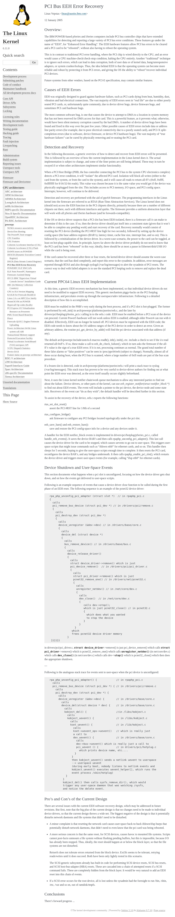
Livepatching (10, 145)
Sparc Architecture (14, 369)
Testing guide (10, 129)
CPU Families (13, 238)
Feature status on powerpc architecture (24, 355)
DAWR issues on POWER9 (19, 251)
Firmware (8, 177)
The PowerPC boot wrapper (19, 234)
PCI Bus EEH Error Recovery (21, 265)
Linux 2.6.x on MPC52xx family (21, 298)
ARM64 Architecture (15, 198)
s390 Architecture (13, 362)
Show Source (10, 401)
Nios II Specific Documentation (20, 213)
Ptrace (10, 318)
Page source (159, 910)
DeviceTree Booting (16, 231)
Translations (9, 388)
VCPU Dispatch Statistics (18, 348)
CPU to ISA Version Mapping (20, 291)
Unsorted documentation (16, 382)
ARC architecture (13, 191)
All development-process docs (19, 92)
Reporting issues (12, 163)
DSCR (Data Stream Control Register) (24, 261)
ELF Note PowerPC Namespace (21, 271)
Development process (14, 76)
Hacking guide (11, 133)
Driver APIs (9, 102)
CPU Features (13, 241)
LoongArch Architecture (17, 202)
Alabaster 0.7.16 (144, 910)
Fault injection (11, 141)
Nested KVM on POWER (18, 301)
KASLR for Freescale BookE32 (21, 294)
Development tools (13, 125)
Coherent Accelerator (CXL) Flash (22, 248)
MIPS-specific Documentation (20, 209)
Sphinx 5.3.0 (127, 910)
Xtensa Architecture (15, 376)
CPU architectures (13, 187)
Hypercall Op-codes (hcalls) (19, 305)
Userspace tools (11, 167)
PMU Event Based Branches (20, 314)
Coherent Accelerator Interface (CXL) (24, 244)
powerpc (9, 224)
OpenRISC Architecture (17, 217)
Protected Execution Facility (20, 338)
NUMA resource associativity (20, 228)
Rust (5, 149)
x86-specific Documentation (19, 373)
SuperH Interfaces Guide (17, 365)
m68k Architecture (14, 206)
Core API (8, 98)
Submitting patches (13, 80)
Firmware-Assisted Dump (18, 274)
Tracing (7, 137)
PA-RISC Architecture (16, 220)
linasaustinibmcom (74, 13)
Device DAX (13, 351)
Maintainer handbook (14, 88)
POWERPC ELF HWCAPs (19, 268)
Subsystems (9, 106)
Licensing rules (11, 116)
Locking (7, 111)
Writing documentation (15, 120)
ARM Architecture (14, 195)
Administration (11, 155)
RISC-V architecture (15, 358)
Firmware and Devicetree (17, 181)
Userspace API (11, 171)
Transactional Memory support (21, 335)
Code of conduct (12, 84)
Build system (10, 159)
